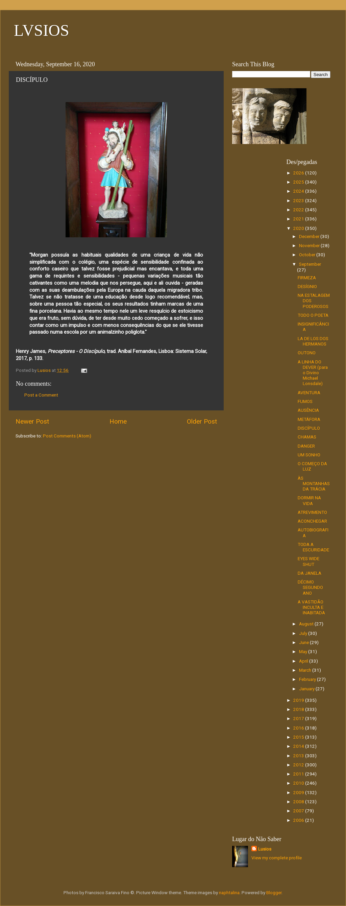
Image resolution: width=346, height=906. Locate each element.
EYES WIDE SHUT (308, 561)
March (305, 670)
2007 (299, 810)
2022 (299, 209)
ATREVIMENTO (312, 512)
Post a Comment (41, 395)
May (303, 651)
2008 (299, 801)
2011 (299, 774)
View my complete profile (276, 857)
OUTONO (307, 352)
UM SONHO (309, 454)
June (304, 642)
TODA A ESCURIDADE (313, 547)
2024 (299, 191)
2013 (299, 755)
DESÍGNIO (307, 286)
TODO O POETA (313, 315)
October (307, 254)
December (309, 236)
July (303, 633)
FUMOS (305, 401)
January (307, 688)
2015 (299, 737)
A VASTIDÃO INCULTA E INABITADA (311, 607)
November (310, 245)
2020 (299, 228)
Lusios (264, 849)
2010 (299, 783)
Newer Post (32, 421)
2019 (299, 700)
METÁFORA (309, 419)
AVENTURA (309, 392)
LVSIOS (41, 30)
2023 (299, 200)
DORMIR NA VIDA (309, 500)
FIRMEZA (307, 277)
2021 (299, 218)
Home (118, 421)
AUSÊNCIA (308, 410)
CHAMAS (307, 436)
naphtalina (229, 892)
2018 (299, 709)
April (304, 661)
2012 (299, 764)
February (308, 679)
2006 (299, 820)
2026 (299, 172)
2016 (299, 728)
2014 (299, 746)
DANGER (306, 446)
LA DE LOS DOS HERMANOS (313, 341)
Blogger (273, 892)
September (310, 264)
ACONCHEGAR (312, 521)
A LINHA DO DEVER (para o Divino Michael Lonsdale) (313, 372)
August (307, 623)
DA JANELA (309, 573)
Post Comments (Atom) (67, 435)
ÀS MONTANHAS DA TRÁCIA (314, 483)
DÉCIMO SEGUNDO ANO (310, 587)
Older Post (202, 421)
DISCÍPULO (309, 428)
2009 (299, 792)
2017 (299, 718)
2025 (299, 182)
